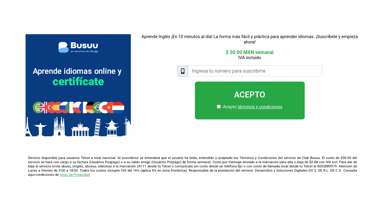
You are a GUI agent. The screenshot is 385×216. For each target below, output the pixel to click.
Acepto (249, 95)
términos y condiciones (260, 107)
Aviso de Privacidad (75, 174)
